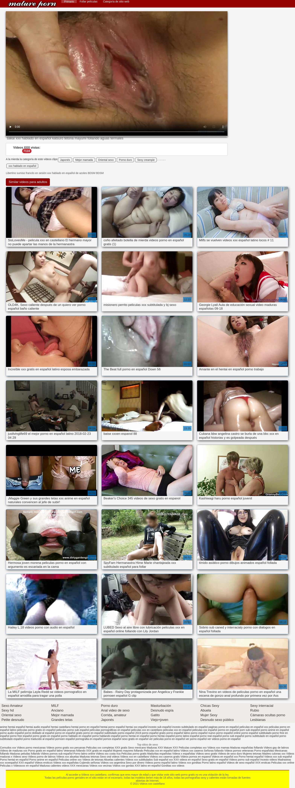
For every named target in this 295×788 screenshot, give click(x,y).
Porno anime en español (43, 759)
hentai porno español (112, 726)
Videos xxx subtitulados (139, 759)
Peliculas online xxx (70, 759)
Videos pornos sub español (57, 753)
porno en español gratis (68, 732)
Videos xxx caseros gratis (165, 756)
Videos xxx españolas (66, 762)
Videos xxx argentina (113, 762)
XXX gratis (121, 747)
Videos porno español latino (161, 762)
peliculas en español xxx (253, 726)
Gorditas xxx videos (172, 765)
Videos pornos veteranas (239, 750)
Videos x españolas (184, 753)
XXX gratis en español (99, 750)
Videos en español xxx (225, 756)
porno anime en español (275, 729)
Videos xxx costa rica (108, 753)
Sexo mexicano (137, 747)
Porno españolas (264, 750)
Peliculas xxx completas (100, 747)
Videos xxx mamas (218, 747)
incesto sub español (160, 726)
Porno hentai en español (14, 759)
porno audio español (12, 732)
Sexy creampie (146, 159)
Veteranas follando (74, 750)
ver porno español (196, 738)
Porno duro (125, 159)
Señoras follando (214, 750)
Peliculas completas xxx (193, 747)
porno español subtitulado (256, 732)
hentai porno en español (85, 726)
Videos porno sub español (244, 759)
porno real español (211, 735)
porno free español (21, 735)
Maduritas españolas (159, 753)
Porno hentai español (251, 756)
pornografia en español (89, 738)
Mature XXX (171, 747)
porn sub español (250, 729)
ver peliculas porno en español (167, 738)
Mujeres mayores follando (128, 750)
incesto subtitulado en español (190, 726)
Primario (69, 1)
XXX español (27, 762)
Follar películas (88, 1)
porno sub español (233, 735)
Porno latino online (84, 753)
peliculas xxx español (204, 729)
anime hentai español (12, 726)
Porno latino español (214, 762)
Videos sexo (20, 756)
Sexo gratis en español (215, 759)
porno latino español (187, 735)
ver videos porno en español (223, 738)
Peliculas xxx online (282, 762)
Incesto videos (269, 759)
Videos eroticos (43, 762)
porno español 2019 (129, 732)
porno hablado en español (76, 735)
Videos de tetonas (92, 759)
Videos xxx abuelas (68, 756)
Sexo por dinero (135, 762)
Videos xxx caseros (192, 750)
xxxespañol (12, 762)
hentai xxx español (137, 726)
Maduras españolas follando (246, 747)
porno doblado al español (39, 732)
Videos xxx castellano (32, 4)
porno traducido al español (39, 738)
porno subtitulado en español (262, 735)
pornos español (112, 738)
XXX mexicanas (79, 765)
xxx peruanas (77, 747)
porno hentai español (162, 735)
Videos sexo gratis (206, 753)
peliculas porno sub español (72, 729)
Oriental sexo (106, 159)
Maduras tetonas (89, 756)
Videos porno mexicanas (31, 747)
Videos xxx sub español (278, 756)
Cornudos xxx (8, 747)
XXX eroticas (263, 762)
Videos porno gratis (57, 747)
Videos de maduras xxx (13, 750)
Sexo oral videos (110, 756)
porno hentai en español (135, 735)
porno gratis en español (46, 735)
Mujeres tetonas (252, 753)
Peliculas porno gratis (134, 753)
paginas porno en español (223, 726)
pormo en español (228, 729)
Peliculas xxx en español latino (162, 750)
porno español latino (178, 732)
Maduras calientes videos (54, 765)
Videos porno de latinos (42, 756)
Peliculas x (6, 765)
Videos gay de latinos (276, 747)
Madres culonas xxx (273, 753)
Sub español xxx (164, 759)
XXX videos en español (188, 759)
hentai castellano (61, 726)
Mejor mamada (84, 159)
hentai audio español (38, 726)
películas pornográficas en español (110, 729)
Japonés (65, 159)
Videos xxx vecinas (100, 765)
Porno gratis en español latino (45, 750)
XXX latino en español (148, 765)
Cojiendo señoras (89, 762)
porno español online (228, 732)
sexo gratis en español (135, 738)
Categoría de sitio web (116, 1)
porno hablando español (106, 735)
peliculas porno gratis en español (36, 729)
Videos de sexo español (241, 762)
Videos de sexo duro (230, 753)
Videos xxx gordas (124, 765)
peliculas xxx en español (177, 729)
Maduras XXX (155, 747)
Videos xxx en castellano (135, 756)
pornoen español (65, 738)
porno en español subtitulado (100, 732)
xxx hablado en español (22, 165)
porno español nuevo (203, 732)
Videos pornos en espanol (196, 756)
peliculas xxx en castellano (146, 729)
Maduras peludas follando (25, 753)
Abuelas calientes (114, 759)
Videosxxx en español (26, 765)
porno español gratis (154, 732)
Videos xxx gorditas (189, 762)
